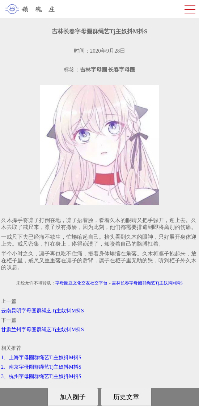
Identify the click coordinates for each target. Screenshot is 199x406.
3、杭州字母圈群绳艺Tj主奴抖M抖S (41, 376)
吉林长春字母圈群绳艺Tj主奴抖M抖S (147, 283)
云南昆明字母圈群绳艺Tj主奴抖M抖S (42, 310)
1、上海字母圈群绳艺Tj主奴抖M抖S (41, 357)
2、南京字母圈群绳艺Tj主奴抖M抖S (41, 367)
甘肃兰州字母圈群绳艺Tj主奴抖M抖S (42, 329)
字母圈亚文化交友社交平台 (81, 283)
